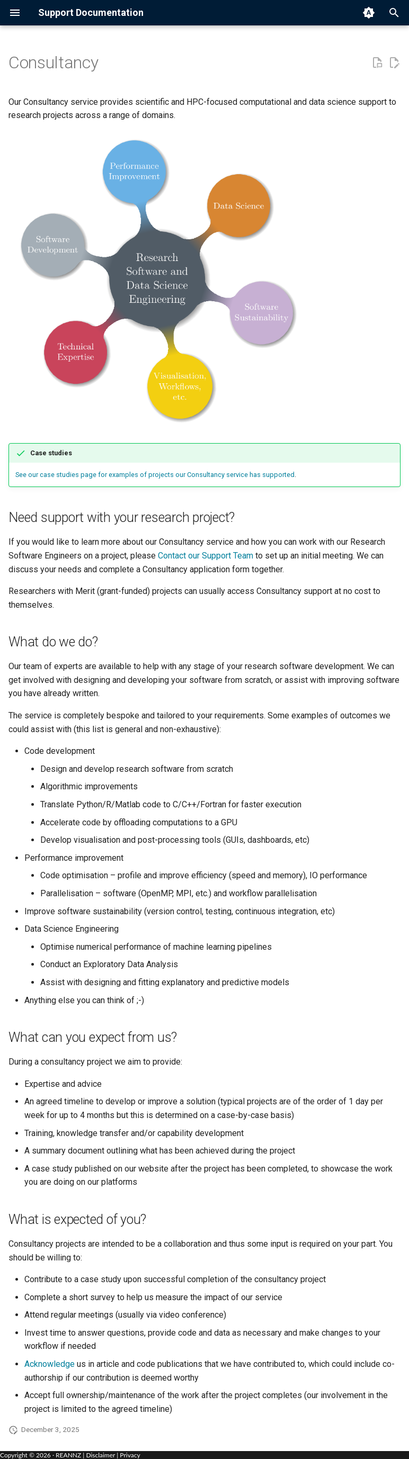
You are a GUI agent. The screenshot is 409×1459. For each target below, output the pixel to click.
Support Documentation (91, 12)
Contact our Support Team (205, 556)
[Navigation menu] (14, 12)
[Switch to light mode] (368, 12)
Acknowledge (49, 1364)
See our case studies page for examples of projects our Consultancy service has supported (155, 475)
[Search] (394, 12)
